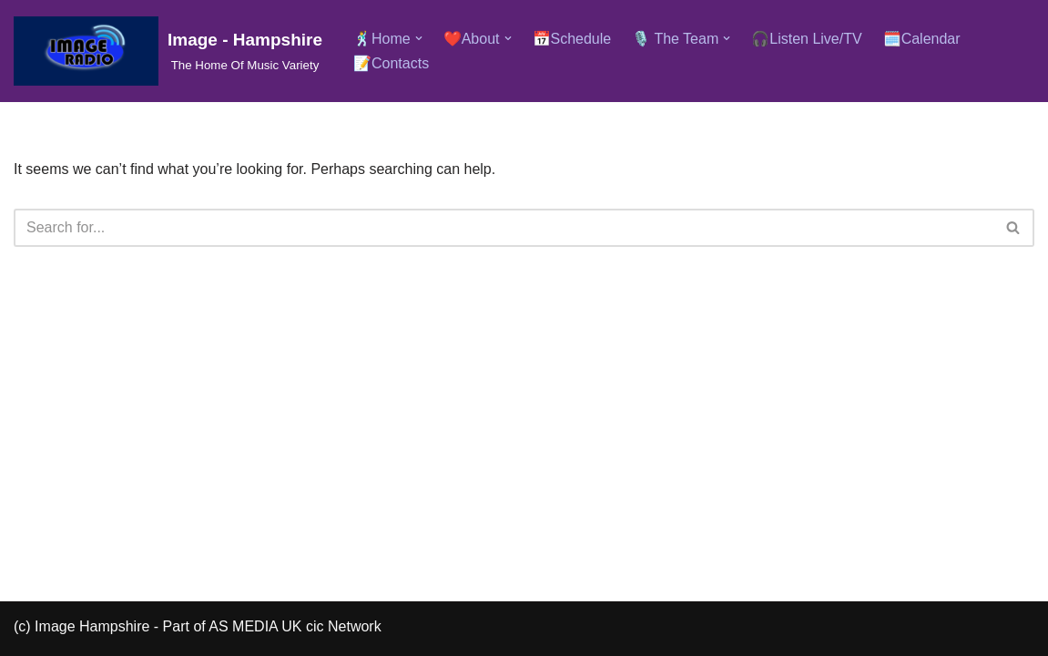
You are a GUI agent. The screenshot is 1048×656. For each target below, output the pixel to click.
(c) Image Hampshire (81, 626)
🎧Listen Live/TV (806, 38)
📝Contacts (391, 63)
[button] (418, 38)
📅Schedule (572, 38)
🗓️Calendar (922, 38)
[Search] (503, 228)
